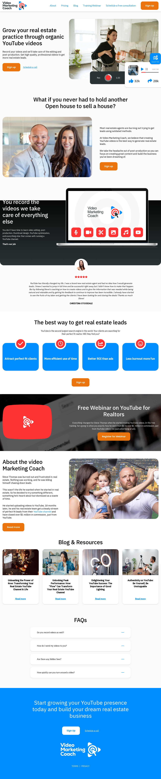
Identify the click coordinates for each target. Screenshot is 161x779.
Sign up (11, 67)
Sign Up (149, 5)
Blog (75, 5)
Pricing (64, 5)
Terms (75, 766)
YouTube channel (42, 511)
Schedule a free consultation (121, 5)
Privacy (85, 766)
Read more (13, 527)
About (53, 5)
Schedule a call (30, 67)
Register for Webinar (114, 436)
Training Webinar (92, 5)
